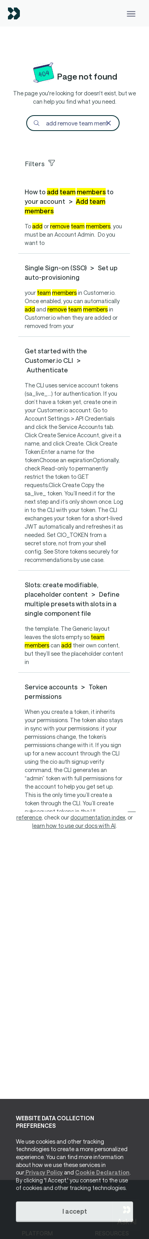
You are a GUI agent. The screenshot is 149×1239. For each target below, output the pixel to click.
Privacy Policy (43, 1172)
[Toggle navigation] (131, 13)
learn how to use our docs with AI (74, 825)
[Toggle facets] (77, 162)
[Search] (72, 123)
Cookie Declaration (102, 1172)
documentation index (97, 817)
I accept (74, 1211)
